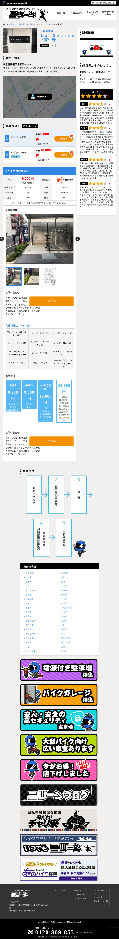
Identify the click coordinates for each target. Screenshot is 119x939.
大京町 (29, 616)
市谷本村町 (31, 590)
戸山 (28, 647)
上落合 (64, 616)
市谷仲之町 (31, 621)
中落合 (64, 612)
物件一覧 (78, 890)
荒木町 (29, 582)
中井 (63, 634)
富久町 (64, 651)
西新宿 (29, 595)
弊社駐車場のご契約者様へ (102, 3)
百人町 (64, 599)
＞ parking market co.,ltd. (15, 3)
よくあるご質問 (80, 898)
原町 (63, 577)
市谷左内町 (31, 634)
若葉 (63, 647)
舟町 (63, 625)
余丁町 (29, 642)
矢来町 (64, 621)
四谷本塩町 (66, 642)
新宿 (63, 582)
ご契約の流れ (80, 894)
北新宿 (32, 24)
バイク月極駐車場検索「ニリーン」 (22, 893)
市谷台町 (30, 625)
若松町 (29, 608)
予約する (64, 139)
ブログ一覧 (98, 897)
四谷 (28, 586)
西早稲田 (30, 599)
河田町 (64, 629)
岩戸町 (29, 629)
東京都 (11, 24)
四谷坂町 (30, 638)
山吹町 (64, 603)
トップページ (60, 890)
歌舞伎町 (65, 590)
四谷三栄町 (31, 651)
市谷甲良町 (66, 638)
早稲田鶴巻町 (67, 608)
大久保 (64, 595)
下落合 (64, 586)
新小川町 (65, 573)
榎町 (28, 603)
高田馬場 (30, 573)
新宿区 (22, 24)
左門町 (29, 612)
